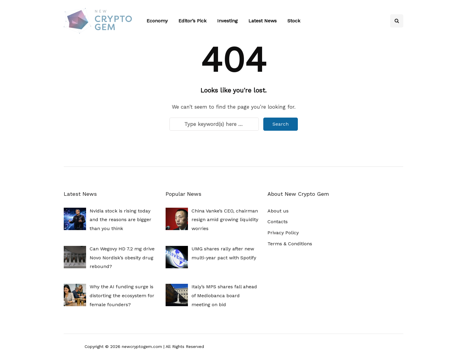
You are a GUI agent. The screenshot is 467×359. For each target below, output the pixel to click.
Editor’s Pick (192, 21)
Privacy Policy (283, 232)
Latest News (262, 21)
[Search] (214, 124)
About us (278, 211)
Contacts (277, 221)
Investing (227, 21)
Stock (293, 21)
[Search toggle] (396, 20)
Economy (157, 21)
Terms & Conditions (289, 243)
